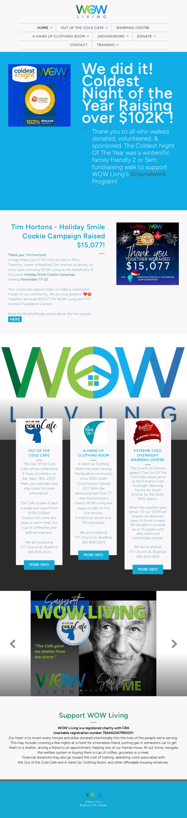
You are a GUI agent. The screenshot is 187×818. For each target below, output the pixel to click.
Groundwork (148, 174)
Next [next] (174, 643)
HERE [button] (15, 319)
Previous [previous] (12, 643)
